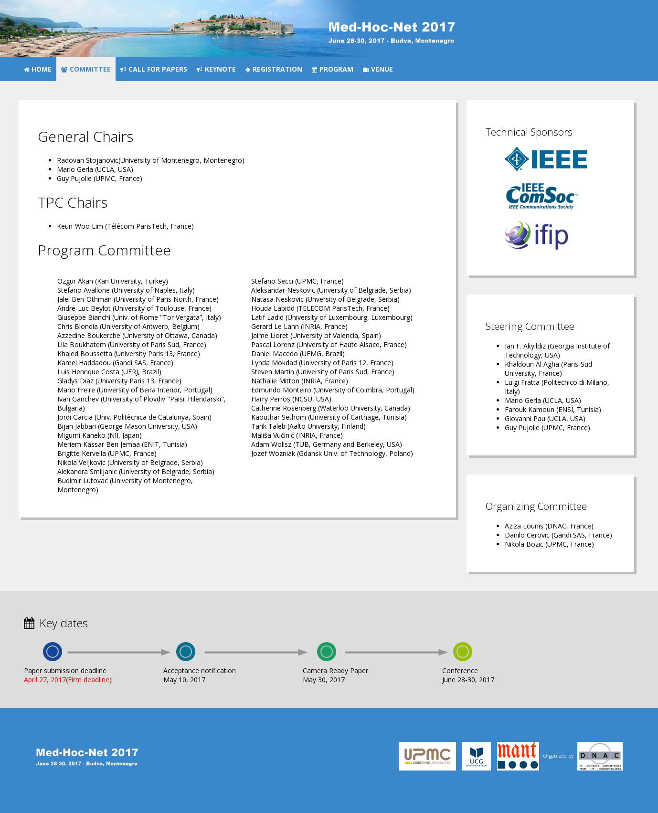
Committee (86, 69)
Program (332, 69)
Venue (378, 69)
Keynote (216, 69)
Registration (273, 69)
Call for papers (153, 69)
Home (38, 69)
